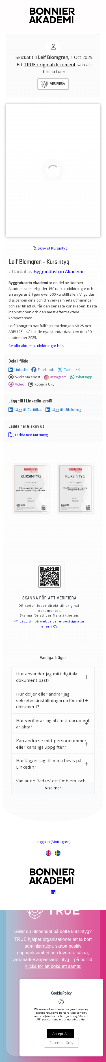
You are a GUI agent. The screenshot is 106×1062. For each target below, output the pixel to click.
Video (16, 384)
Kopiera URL (41, 384)
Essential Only (61, 1042)
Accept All (60, 1033)
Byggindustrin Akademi (58, 271)
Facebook (42, 369)
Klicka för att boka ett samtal (53, 966)
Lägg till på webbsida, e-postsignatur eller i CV (49, 623)
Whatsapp (81, 377)
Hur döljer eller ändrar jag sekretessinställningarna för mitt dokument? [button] (50, 700)
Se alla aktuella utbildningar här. (36, 345)
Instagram (55, 377)
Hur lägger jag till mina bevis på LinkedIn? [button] (48, 764)
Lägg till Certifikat (25, 409)
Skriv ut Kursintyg (52, 248)
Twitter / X (68, 369)
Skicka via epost (24, 377)
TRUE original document (49, 65)
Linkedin (18, 369)
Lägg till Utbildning (63, 409)
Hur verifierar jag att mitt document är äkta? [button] (53, 723)
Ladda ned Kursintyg (28, 435)
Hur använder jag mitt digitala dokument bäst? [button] (46, 677)
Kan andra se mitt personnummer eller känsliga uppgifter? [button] (51, 744)
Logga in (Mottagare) (53, 841)
